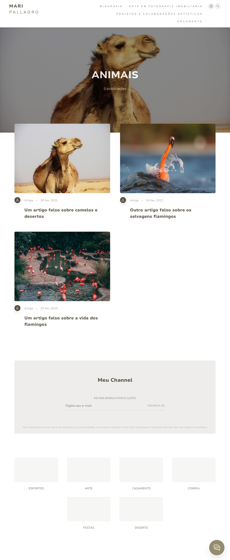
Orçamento (190, 21)
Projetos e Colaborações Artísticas (159, 13)
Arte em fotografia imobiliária (166, 6)
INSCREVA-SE (156, 407)
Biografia (111, 6)
